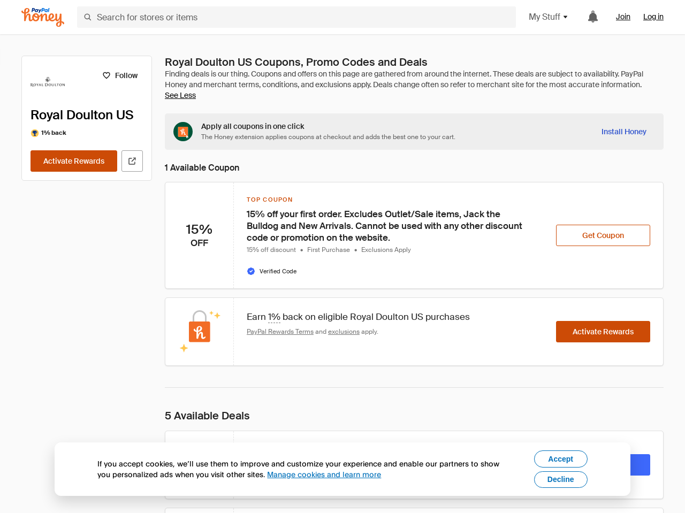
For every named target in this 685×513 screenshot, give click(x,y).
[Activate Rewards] (74, 161)
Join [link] (623, 16)
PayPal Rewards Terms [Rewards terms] (280, 331)
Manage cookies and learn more (324, 474)
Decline (560, 479)
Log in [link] (653, 16)
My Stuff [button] (549, 16)
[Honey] (42, 17)
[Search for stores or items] (296, 17)
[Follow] (119, 75)
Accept (560, 459)
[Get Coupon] (603, 235)
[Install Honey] (624, 131)
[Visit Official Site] (132, 161)
